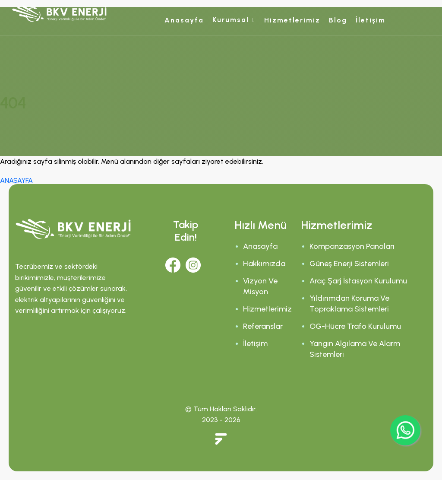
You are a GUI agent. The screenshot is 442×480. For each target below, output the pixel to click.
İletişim (370, 20)
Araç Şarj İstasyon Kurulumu (358, 281)
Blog (338, 20)
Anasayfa (184, 20)
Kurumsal (230, 20)
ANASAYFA (16, 180)
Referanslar (263, 326)
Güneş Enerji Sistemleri (349, 263)
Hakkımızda (264, 263)
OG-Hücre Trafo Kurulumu (355, 326)
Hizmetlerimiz (292, 20)
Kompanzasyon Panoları (352, 246)
